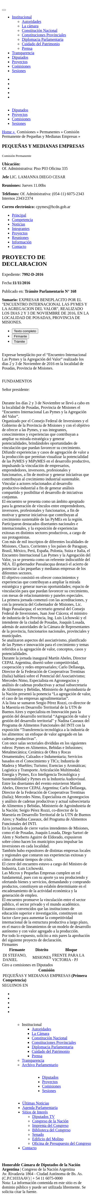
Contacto (19, 246)
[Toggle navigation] (4, 10)
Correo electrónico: (18, 207)
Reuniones (20, 237)
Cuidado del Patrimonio (41, 44)
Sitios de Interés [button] (35, 1112)
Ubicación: (11, 164)
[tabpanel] (46, 645)
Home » (9, 132)
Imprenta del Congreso (50, 1125)
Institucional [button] (22, 17)
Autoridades (31, 21)
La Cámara (40, 1033)
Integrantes (21, 229)
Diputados (20, 57)
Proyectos (20, 62)
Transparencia (23, 53)
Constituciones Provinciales (44, 35)
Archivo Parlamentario (40, 1065)
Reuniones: (11, 185)
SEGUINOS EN (15, 985)
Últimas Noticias (35, 1103)
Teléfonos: (10, 194)
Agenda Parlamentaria (40, 1108)
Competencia (22, 220)
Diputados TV (43, 1116)
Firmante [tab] (20, 336)
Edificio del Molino (47, 1139)
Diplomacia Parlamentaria (42, 39)
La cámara (30, 26)
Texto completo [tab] (25, 331)
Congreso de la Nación (50, 1121)
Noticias (18, 224)
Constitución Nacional (40, 30)
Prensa (27, 48)
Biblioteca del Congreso (51, 1130)
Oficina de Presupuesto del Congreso (61, 1143)
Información (21, 242)
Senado (38, 1134)
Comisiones (21, 66)
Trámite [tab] (19, 341)
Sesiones (19, 71)
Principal (19, 215)
